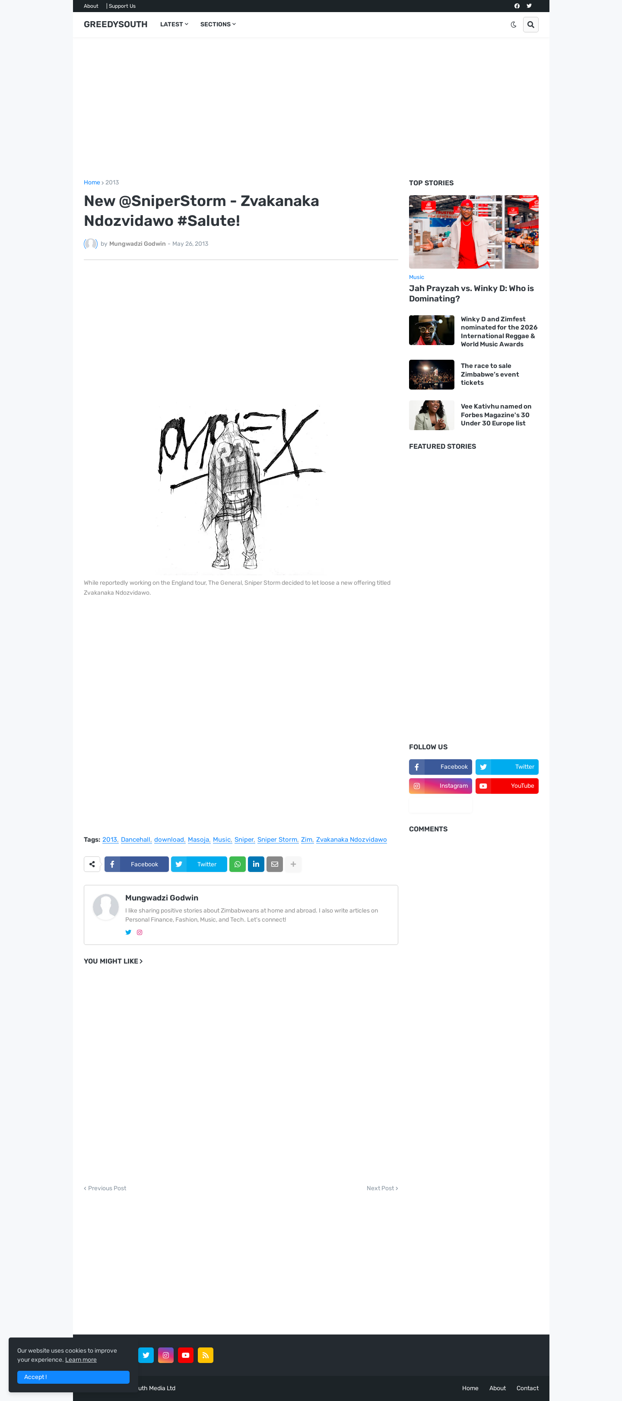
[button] (513, 24)
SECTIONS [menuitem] (215, 24)
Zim (306, 840)
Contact (528, 1388)
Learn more (81, 1359)
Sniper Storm (277, 840)
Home (92, 183)
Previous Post (107, 1188)
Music (222, 840)
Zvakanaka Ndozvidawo (351, 840)
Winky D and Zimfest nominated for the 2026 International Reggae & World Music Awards (499, 332)
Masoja (198, 840)
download (169, 840)
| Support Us (121, 6)
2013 (112, 183)
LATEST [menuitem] (171, 24)
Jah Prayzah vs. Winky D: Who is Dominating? (471, 293)
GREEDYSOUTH (116, 24)
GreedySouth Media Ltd (143, 1388)
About (91, 6)
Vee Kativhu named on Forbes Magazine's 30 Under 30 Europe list (496, 415)
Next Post (380, 1188)
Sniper (244, 840)
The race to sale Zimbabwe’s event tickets (490, 374)
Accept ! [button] (35, 1377)
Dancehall (135, 840)
